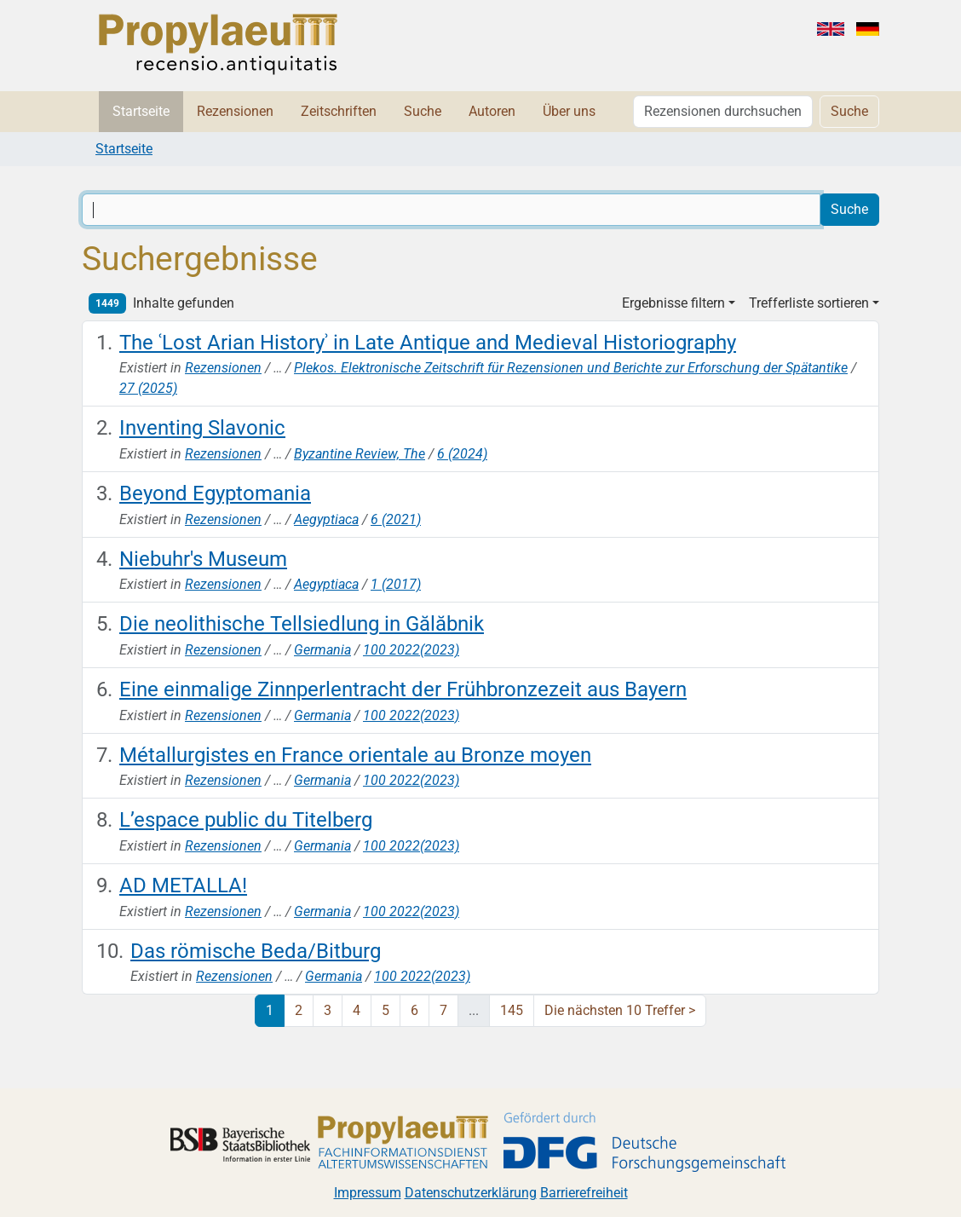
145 (511, 1010)
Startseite (141, 111)
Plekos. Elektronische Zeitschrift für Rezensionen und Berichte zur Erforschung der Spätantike (571, 368)
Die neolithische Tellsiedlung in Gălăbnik (301, 624)
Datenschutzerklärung (471, 1193)
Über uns (569, 111)
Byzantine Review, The (359, 454)
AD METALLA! (183, 885)
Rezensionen (235, 111)
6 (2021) (396, 519)
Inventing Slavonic (202, 428)
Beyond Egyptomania (215, 493)
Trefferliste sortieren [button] (809, 303)
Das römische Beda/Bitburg (255, 951)
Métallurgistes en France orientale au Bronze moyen (355, 755)
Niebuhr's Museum (203, 559)
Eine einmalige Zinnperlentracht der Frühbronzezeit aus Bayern (403, 689)
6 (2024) (462, 454)
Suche (422, 111)
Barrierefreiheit (584, 1193)
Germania (322, 650)
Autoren (492, 111)
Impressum (367, 1193)
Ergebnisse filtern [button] (673, 303)
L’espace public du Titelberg (245, 820)
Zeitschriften (339, 111)
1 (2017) (396, 584)
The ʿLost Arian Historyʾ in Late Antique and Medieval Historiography (427, 343)
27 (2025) (148, 388)
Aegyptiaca (326, 519)
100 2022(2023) (411, 650)
